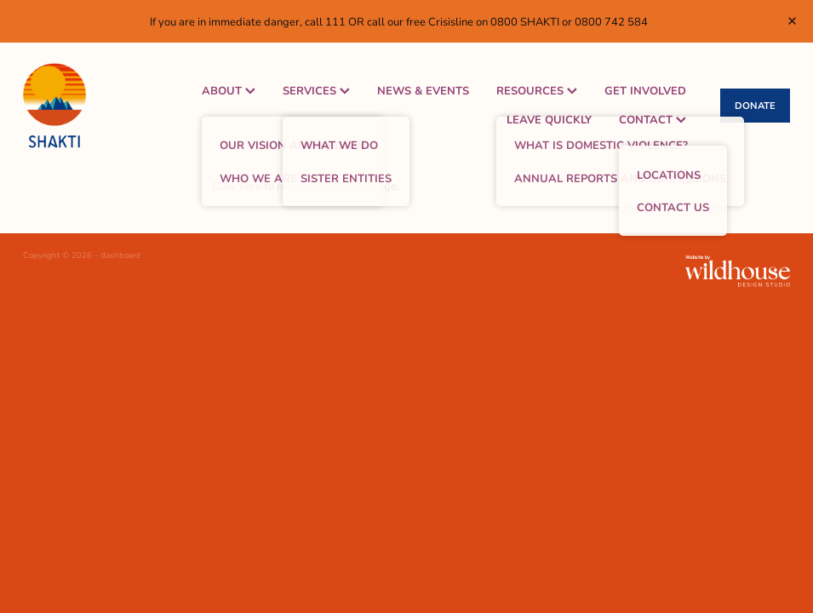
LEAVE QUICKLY (549, 119)
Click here (236, 185)
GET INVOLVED (645, 90)
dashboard (120, 255)
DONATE (755, 105)
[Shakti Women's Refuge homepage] (99, 105)
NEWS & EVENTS (423, 90)
